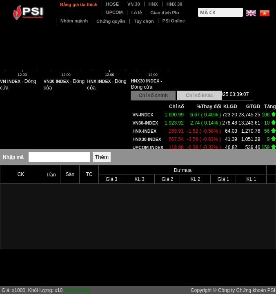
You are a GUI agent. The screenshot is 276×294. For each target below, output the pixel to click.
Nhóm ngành (74, 20)
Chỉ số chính (153, 95)
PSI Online (173, 20)
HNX (153, 4)
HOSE (112, 4)
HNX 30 (175, 4)
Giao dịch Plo (164, 12)
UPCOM (114, 12)
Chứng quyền (110, 21)
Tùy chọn (144, 21)
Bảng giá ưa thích (79, 4)
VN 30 (133, 4)
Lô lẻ (136, 12)
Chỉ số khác (199, 95)
